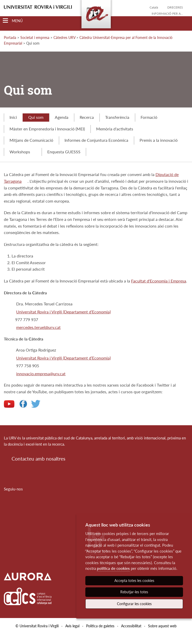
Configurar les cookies (134, 604)
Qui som (35, 117)
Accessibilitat (131, 626)
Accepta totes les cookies (134, 580)
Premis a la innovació (159, 140)
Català (154, 7)
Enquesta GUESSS (63, 151)
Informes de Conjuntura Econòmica (96, 140)
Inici (13, 117)
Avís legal (72, 626)
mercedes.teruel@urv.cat (38, 327)
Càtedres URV (64, 37)
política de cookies (113, 568)
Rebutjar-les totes (134, 592)
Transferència (117, 117)
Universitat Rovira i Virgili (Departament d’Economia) (63, 311)
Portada (10, 37)
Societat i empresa (34, 37)
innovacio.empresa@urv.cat (41, 373)
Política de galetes (100, 626)
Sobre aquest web (162, 626)
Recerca (87, 117)
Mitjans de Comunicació (31, 140)
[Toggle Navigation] (12, 20)
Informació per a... (167, 13)
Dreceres (175, 7)
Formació (149, 117)
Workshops (23, 151)
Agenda (61, 117)
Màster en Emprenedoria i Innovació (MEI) (47, 128)
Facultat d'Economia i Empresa (158, 280)
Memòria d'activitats (114, 128)
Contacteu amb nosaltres (38, 459)
